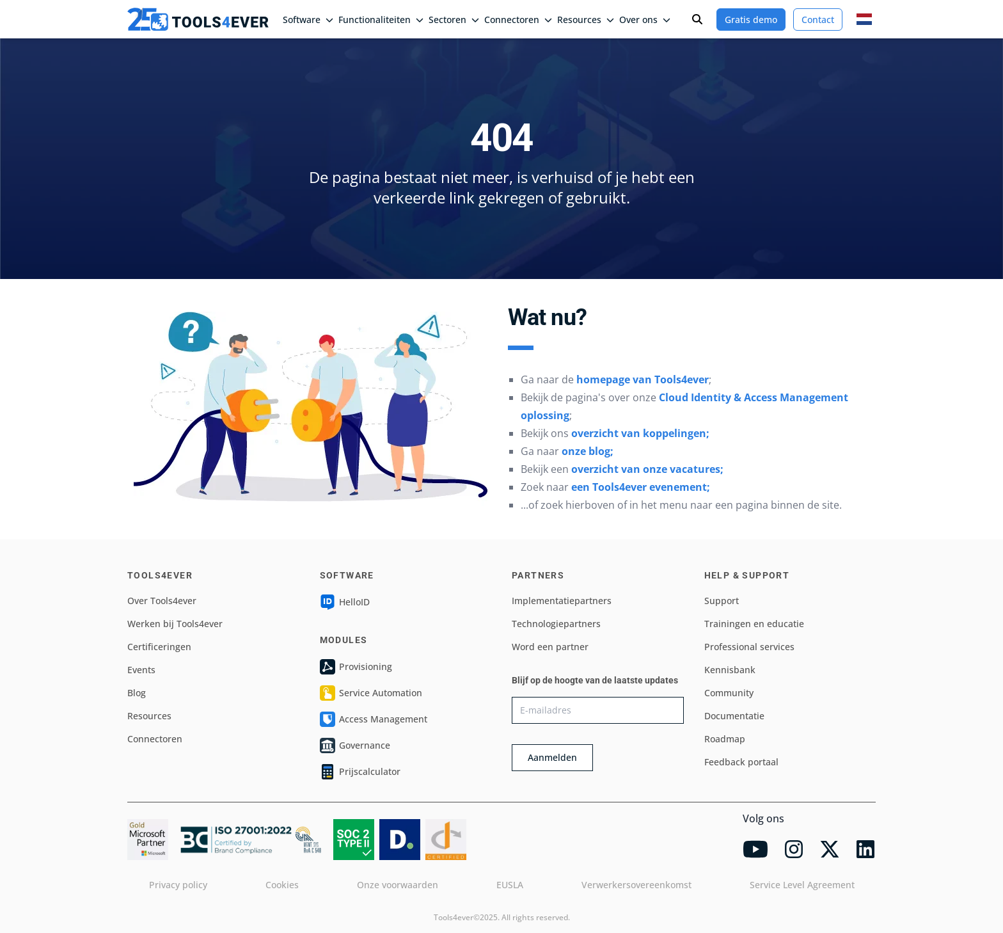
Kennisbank (729, 670)
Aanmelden (552, 757)
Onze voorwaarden (397, 885)
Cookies (282, 885)
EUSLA (509, 885)
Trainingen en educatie (754, 624)
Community (729, 693)
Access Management (373, 719)
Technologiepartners (556, 624)
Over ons (644, 19)
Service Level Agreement (802, 885)
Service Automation (371, 693)
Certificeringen (159, 647)
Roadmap (724, 739)
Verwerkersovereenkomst (636, 885)
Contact (818, 19)
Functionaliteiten (380, 19)
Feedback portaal (741, 762)
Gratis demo (751, 19)
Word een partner (550, 647)
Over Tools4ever (161, 600)
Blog (136, 693)
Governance (355, 745)
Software (308, 19)
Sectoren (454, 19)
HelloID (345, 602)
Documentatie (734, 716)
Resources (585, 19)
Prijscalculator (360, 771)
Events (141, 670)
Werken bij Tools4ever (175, 624)
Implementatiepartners (562, 600)
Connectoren (518, 19)
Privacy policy (178, 885)
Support (721, 600)
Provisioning (356, 666)
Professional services (749, 647)
